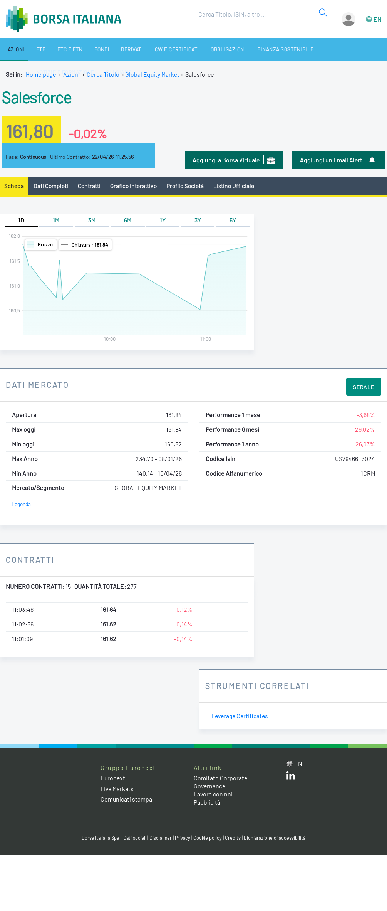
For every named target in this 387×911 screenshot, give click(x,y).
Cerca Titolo (103, 74)
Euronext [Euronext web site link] (113, 778)
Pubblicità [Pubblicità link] (207, 802)
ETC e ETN (60, 49)
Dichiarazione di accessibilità (276, 838)
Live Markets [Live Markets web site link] (118, 788)
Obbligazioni (205, 49)
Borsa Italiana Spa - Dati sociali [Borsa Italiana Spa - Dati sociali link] (112, 838)
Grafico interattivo (135, 185)
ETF (34, 49)
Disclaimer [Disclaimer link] (161, 838)
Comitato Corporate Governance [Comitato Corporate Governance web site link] (221, 782)
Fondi (88, 49)
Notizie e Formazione (325, 49)
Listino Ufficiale (239, 185)
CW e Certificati (157, 49)
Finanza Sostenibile (259, 49)
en (378, 19)
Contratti (90, 185)
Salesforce (38, 96)
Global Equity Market (152, 74)
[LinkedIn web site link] (290, 777)
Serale (363, 387)
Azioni (12, 49)
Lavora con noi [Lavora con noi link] (213, 794)
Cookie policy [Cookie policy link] (209, 838)
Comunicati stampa (126, 799)
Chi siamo (42, 72)
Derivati (115, 49)
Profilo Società (188, 185)
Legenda (21, 504)
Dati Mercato (38, 385)
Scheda (14, 185)
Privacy (184, 838)
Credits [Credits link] (234, 838)
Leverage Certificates (241, 716)
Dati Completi (51, 185)
